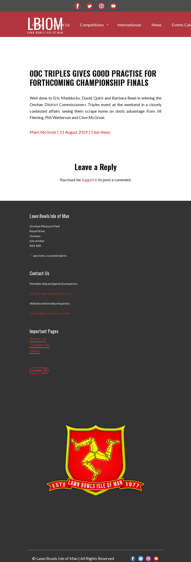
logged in (90, 179)
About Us (38, 338)
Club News (100, 132)
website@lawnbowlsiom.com (49, 313)
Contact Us (39, 344)
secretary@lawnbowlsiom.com (51, 293)
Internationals (129, 24)
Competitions (92, 24)
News (156, 24)
